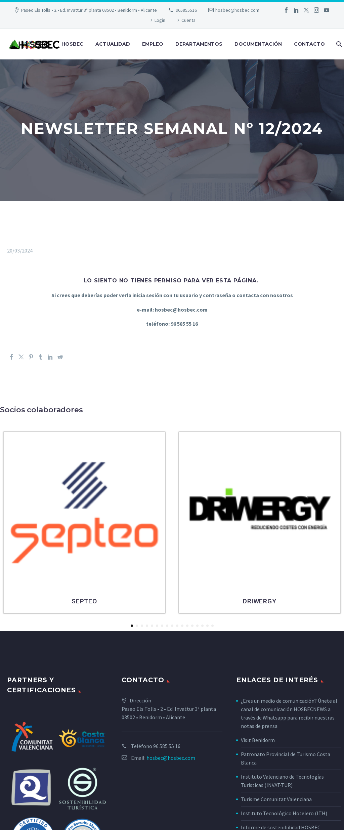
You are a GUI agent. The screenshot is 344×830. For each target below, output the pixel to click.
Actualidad (112, 44)
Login (160, 20)
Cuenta (188, 20)
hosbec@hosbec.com (237, 10)
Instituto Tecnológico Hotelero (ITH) (284, 813)
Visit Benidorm (258, 740)
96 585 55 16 (166, 746)
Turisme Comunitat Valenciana (276, 799)
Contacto (309, 44)
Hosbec (72, 44)
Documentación (258, 44)
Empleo (152, 44)
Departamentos (198, 44)
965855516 (186, 10)
